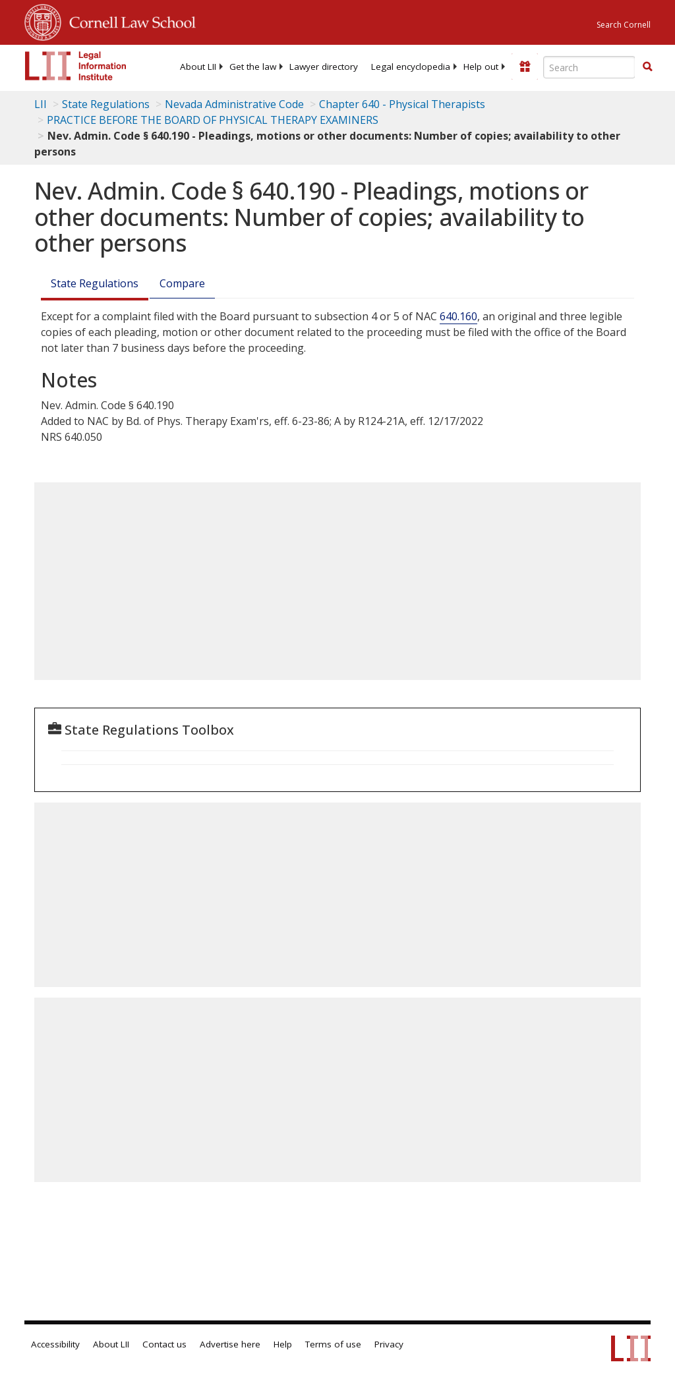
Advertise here (230, 1344)
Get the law (252, 66)
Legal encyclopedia (410, 66)
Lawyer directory (323, 66)
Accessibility (55, 1344)
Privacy (388, 1344)
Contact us (164, 1344)
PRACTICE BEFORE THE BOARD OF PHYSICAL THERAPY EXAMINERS (212, 120)
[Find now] (647, 67)
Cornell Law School (128, 20)
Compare (182, 283)
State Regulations (106, 104)
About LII (198, 66)
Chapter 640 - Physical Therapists (402, 104)
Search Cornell (624, 24)
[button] (647, 66)
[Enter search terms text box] (589, 67)
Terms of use (333, 1344)
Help (283, 1344)
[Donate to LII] (525, 66)
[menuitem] (198, 66)
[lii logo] (76, 66)
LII (40, 104)
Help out (480, 66)
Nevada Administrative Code (234, 104)
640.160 (458, 316)
